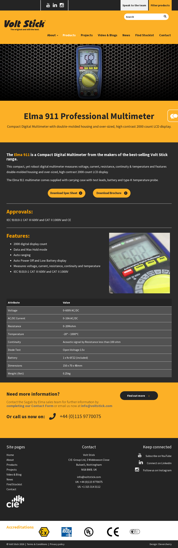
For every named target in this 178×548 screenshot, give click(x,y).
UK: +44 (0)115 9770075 (89, 482)
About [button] (52, 35)
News (126, 35)
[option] (46, 531)
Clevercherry (165, 544)
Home (10, 455)
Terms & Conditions (37, 544)
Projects (87, 35)
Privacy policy (57, 544)
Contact (165, 35)
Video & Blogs (107, 35)
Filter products (160, 5)
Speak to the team (134, 5)
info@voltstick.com (89, 477)
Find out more (139, 396)
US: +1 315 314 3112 (88, 486)
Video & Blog (14, 474)
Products (69, 35)
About (10, 459)
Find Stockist (144, 35)
